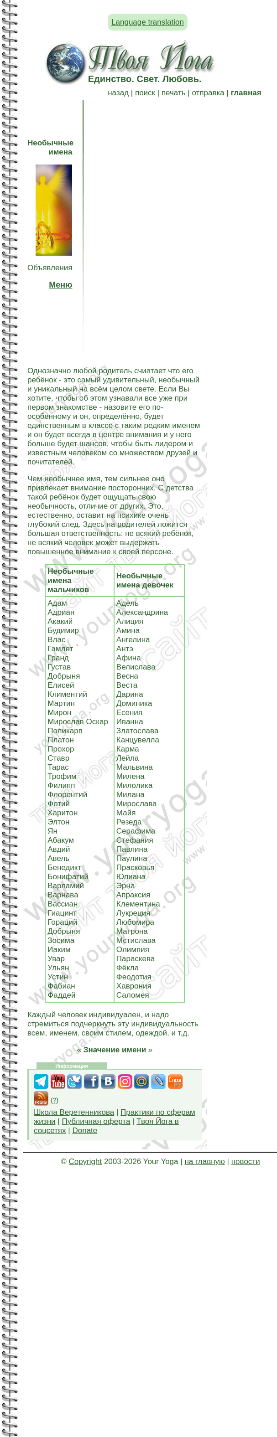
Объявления (49, 267)
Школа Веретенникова (74, 1112)
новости (245, 1161)
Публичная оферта (96, 1121)
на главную (204, 1161)
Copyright (85, 1161)
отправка (208, 92)
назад (118, 92)
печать (174, 92)
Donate (84, 1130)
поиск (145, 92)
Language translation (147, 22)
